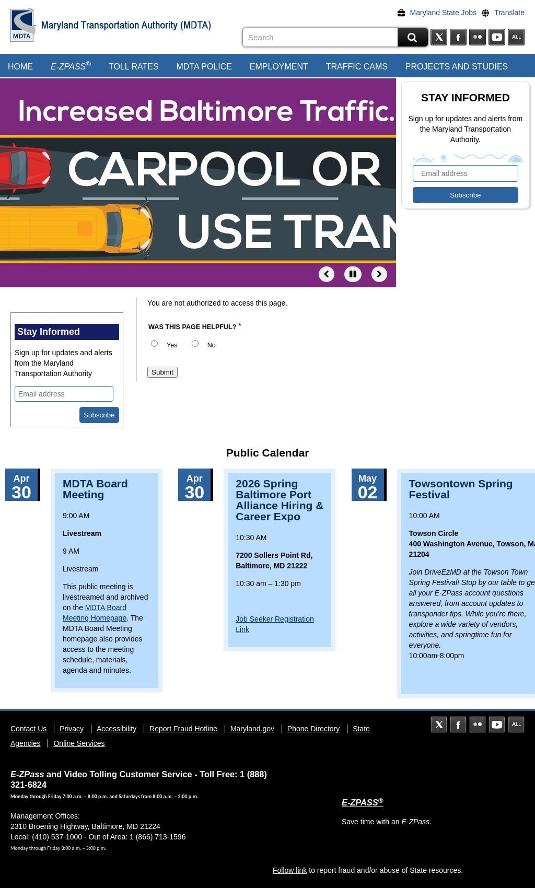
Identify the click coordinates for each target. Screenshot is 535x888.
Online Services (78, 743)
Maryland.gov (252, 729)
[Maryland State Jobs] (440, 12)
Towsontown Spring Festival (461, 488)
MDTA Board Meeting (95, 488)
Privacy (72, 729)
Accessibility (116, 729)
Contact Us (28, 729)
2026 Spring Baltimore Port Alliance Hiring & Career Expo (279, 499)
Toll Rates (134, 66)
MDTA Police (204, 66)
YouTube (497, 37)
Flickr (477, 37)
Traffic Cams (357, 66)
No (211, 345)
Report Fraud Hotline (183, 729)
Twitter (439, 37)
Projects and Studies (456, 66)
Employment (279, 66)
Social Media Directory (516, 37)
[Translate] (506, 12)
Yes (172, 345)
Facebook (458, 37)
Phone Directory (313, 729)
